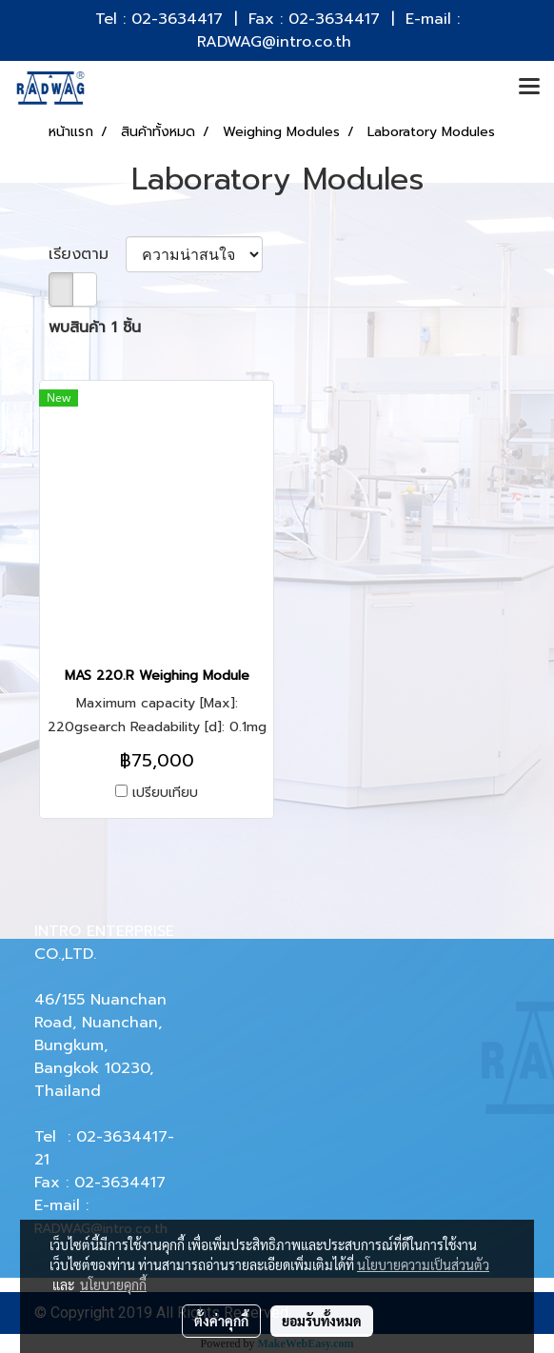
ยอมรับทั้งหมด (322, 1320)
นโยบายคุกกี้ (113, 1284)
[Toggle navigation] (529, 88)
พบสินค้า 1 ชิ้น (95, 327)
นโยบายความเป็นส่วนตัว (423, 1264)
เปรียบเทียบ (165, 793)
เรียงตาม (87, 254)
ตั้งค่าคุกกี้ (221, 1320)
